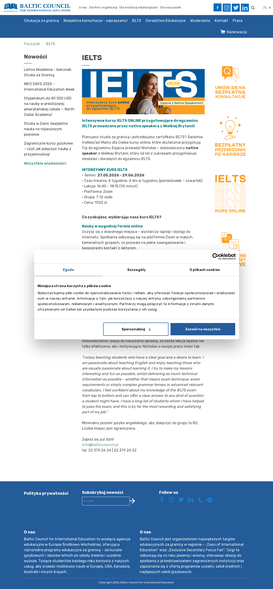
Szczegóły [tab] (136, 270)
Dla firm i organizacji (103, 7)
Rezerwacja (237, 32)
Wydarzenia (200, 20)
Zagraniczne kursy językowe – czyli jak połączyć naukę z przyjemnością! (48, 148)
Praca (237, 20)
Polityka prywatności (46, 493)
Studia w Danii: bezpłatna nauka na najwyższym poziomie (46, 129)
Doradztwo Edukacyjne (166, 20)
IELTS (136, 20)
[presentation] (116, 521)
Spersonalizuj (136, 329)
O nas (83, 7)
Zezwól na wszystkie (202, 329)
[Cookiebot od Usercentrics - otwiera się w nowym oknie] (216, 256)
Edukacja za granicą (41, 20)
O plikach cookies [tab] (205, 270)
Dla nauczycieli (170, 7)
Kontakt (221, 20)
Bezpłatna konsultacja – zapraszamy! (96, 20)
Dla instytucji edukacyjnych (139, 7)
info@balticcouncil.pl (100, 445)
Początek (32, 44)
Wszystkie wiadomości (45, 163)
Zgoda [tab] (68, 270)
